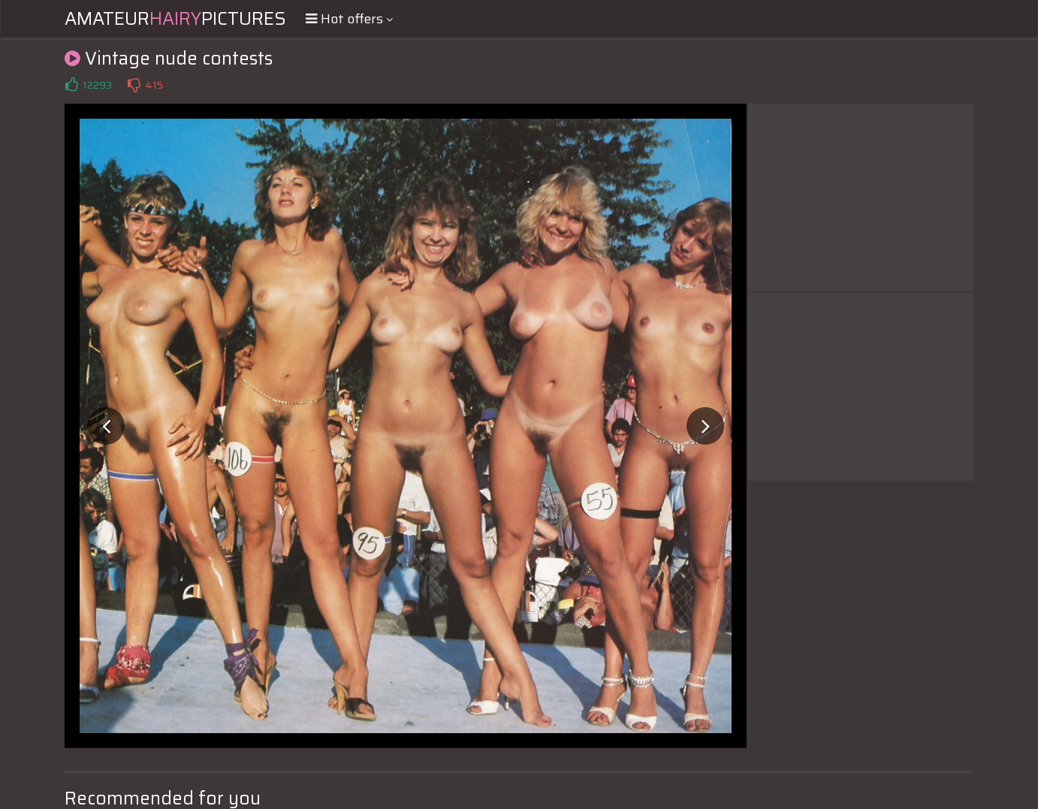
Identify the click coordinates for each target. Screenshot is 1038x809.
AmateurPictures (175, 19)
